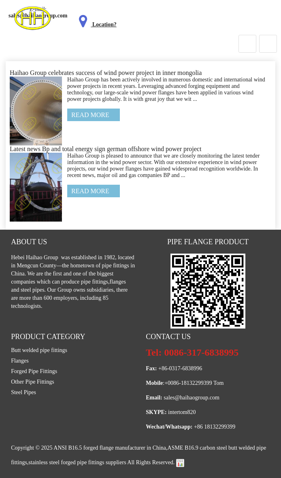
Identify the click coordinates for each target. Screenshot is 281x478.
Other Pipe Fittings (32, 382)
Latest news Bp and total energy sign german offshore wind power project (106, 148)
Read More (90, 114)
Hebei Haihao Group (35, 257)
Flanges (20, 361)
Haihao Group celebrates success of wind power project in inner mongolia (106, 72)
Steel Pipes (23, 392)
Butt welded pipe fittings (39, 350)
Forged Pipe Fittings (34, 371)
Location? (96, 24)
